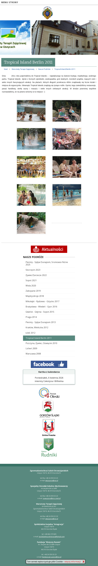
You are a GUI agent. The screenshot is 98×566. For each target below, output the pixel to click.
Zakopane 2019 (33, 290)
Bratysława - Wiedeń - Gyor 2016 (41, 306)
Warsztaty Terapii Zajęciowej (23, 69)
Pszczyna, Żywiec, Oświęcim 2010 (41, 343)
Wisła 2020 (31, 285)
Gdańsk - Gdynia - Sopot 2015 (40, 311)
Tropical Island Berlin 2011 (39, 338)
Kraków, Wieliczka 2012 (37, 327)
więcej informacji (72, 561)
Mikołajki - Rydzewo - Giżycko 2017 (42, 301)
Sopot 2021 (31, 280)
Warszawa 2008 (33, 353)
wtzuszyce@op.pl (51, 480)
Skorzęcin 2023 (33, 269)
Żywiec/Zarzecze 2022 (36, 275)
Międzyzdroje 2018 (35, 296)
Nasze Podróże (44, 69)
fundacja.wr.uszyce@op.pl (51, 557)
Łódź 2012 (30, 332)
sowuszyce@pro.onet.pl (52, 498)
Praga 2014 (31, 317)
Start (6, 69)
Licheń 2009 (31, 348)
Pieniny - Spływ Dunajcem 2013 (41, 322)
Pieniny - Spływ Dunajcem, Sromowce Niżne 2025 (47, 263)
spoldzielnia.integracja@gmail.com (52, 536)
